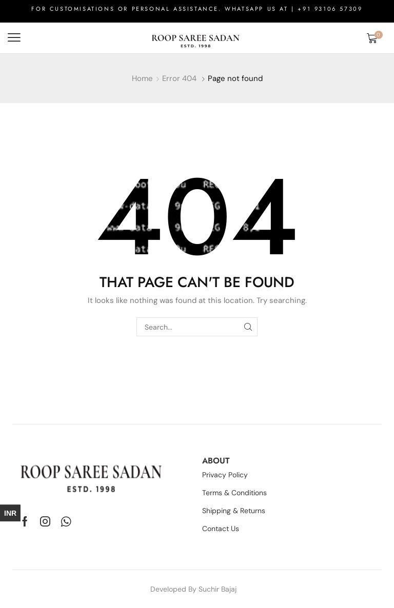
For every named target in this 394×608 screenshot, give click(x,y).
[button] (14, 37)
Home (142, 78)
